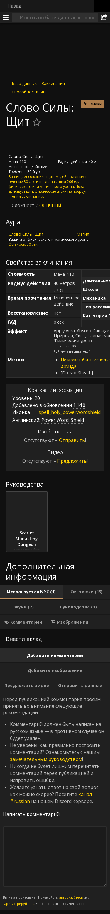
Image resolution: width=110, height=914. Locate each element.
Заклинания (53, 83)
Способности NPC (30, 92)
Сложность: (25, 205)
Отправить (72, 440)
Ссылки (95, 103)
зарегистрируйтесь (18, 903)
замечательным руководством (46, 759)
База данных (24, 83)
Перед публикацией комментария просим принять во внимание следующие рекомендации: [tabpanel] (55, 801)
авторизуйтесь (71, 897)
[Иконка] (16, 141)
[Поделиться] (104, 17)
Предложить (72, 461)
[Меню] (6, 17)
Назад (14, 6)
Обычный (50, 205)
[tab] (31, 592)
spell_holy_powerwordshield (65, 412)
